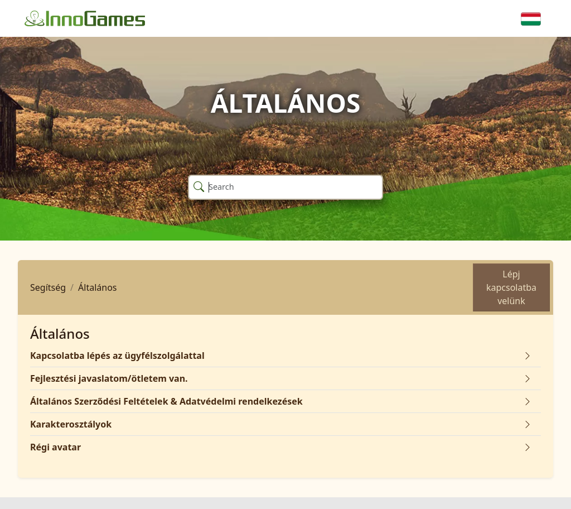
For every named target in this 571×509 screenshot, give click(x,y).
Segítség (48, 287)
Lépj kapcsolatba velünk (511, 287)
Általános (97, 287)
